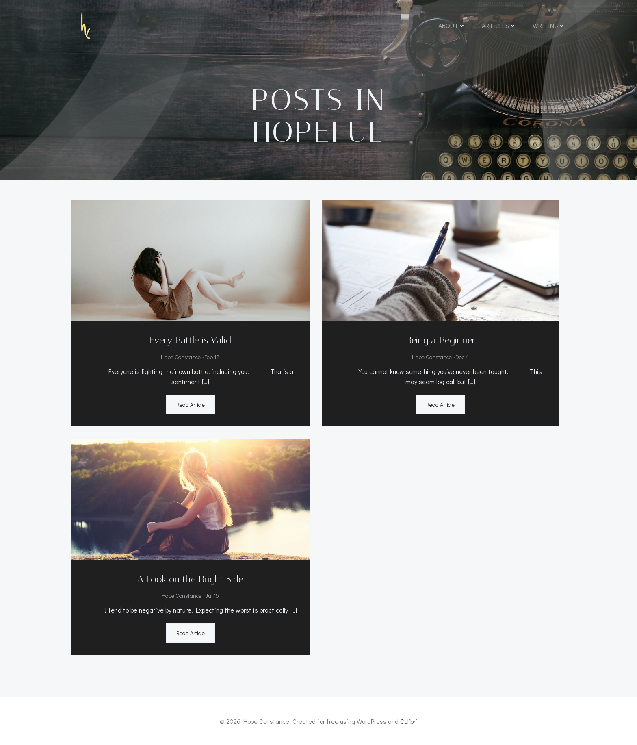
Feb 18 (212, 357)
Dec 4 (462, 357)
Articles (499, 25)
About (452, 25)
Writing (549, 25)
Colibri (408, 721)
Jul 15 (212, 595)
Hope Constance (181, 357)
